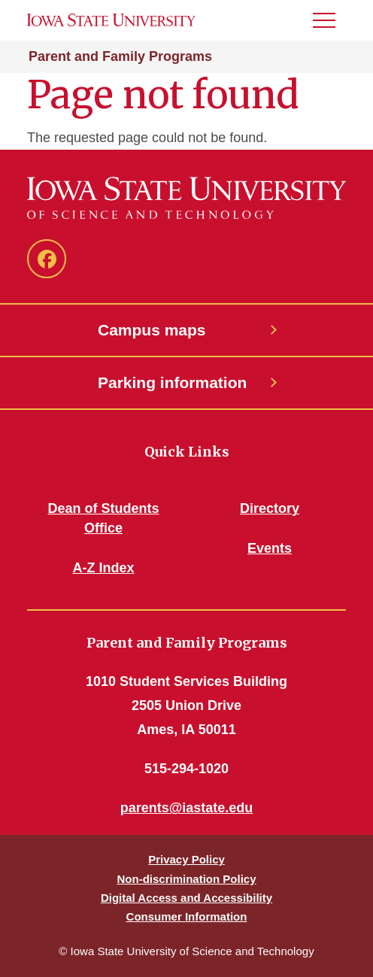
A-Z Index (103, 567)
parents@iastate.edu (186, 807)
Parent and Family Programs (120, 56)
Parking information (172, 382)
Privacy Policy (186, 859)
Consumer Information (186, 916)
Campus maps (152, 329)
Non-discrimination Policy (186, 878)
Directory (269, 508)
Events (269, 548)
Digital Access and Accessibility (186, 897)
